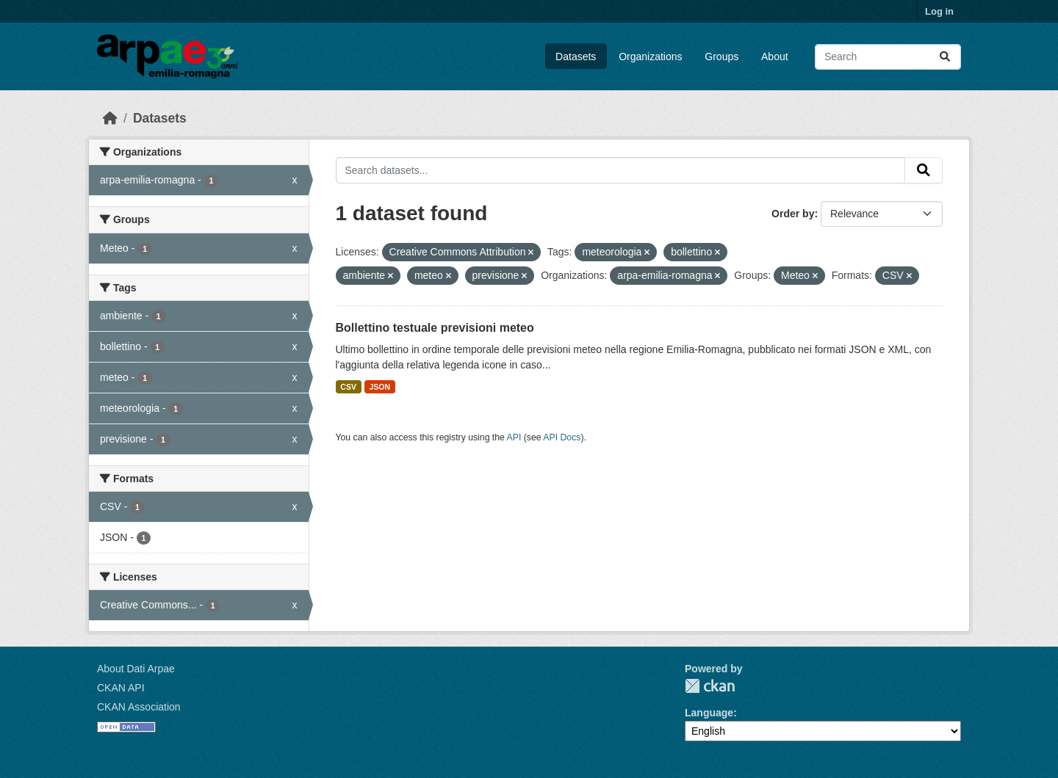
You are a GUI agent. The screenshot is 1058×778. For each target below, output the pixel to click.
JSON (379, 386)
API (514, 437)
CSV (348, 386)
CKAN (710, 686)
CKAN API (121, 688)
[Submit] (945, 57)
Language (709, 713)
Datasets (575, 56)
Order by (792, 213)
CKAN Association (139, 707)
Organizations (650, 56)
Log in (939, 11)
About (774, 56)
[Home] (110, 118)
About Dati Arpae (136, 669)
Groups (721, 56)
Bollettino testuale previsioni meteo (435, 327)
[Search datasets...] (888, 57)
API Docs (561, 437)
